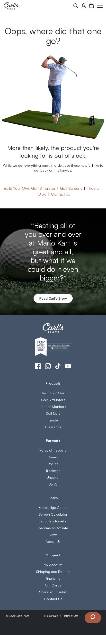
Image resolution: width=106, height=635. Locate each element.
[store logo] (10, 5)
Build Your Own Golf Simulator (29, 188)
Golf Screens (71, 188)
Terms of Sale (50, 615)
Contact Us (60, 194)
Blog (42, 194)
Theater (93, 188)
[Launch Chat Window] (93, 617)
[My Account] (83, 5)
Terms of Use (71, 615)
